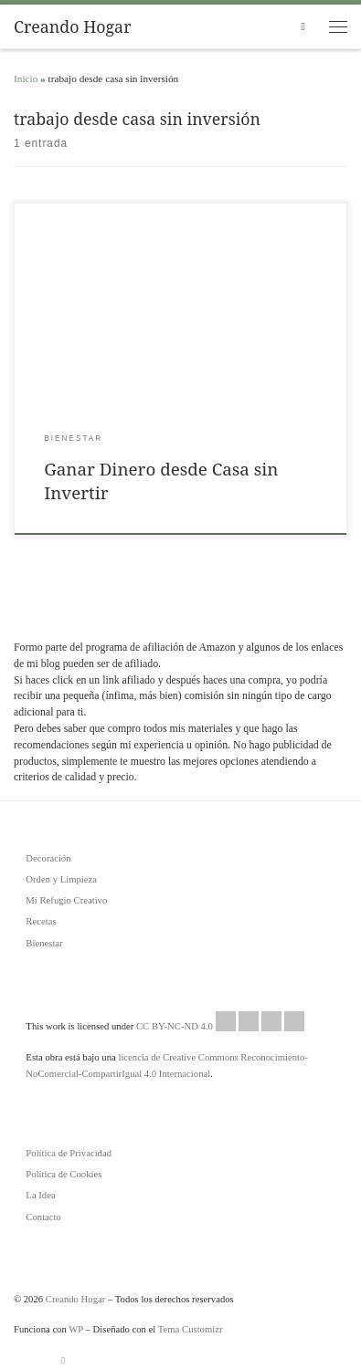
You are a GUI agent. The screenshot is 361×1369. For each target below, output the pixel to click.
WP (76, 1328)
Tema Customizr (190, 1328)
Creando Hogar (76, 1298)
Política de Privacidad (68, 1152)
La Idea (40, 1194)
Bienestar (44, 942)
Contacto (43, 1216)
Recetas (41, 920)
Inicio (25, 78)
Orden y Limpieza (61, 878)
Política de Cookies (63, 1173)
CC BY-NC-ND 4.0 (220, 1021)
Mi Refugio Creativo (66, 899)
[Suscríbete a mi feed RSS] (63, 1360)
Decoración (48, 857)
